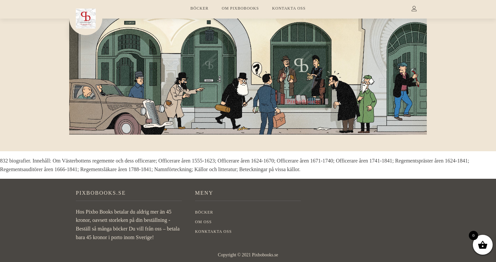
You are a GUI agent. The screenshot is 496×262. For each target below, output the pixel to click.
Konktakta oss (213, 231)
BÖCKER (199, 8)
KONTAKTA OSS (289, 8)
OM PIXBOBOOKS (240, 8)
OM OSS (203, 222)
